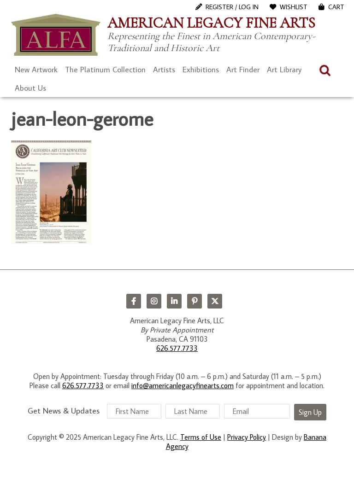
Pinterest (194, 301)
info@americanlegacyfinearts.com (182, 385)
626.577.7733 (177, 348)
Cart (336, 7)
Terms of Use (200, 437)
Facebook (133, 301)
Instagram (154, 301)
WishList (293, 7)
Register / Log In (232, 7)
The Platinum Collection (105, 69)
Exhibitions (201, 69)
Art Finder (243, 69)
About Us (30, 88)
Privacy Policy (246, 437)
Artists (164, 69)
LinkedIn (174, 301)
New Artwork (36, 69)
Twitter (214, 301)
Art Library (284, 69)
